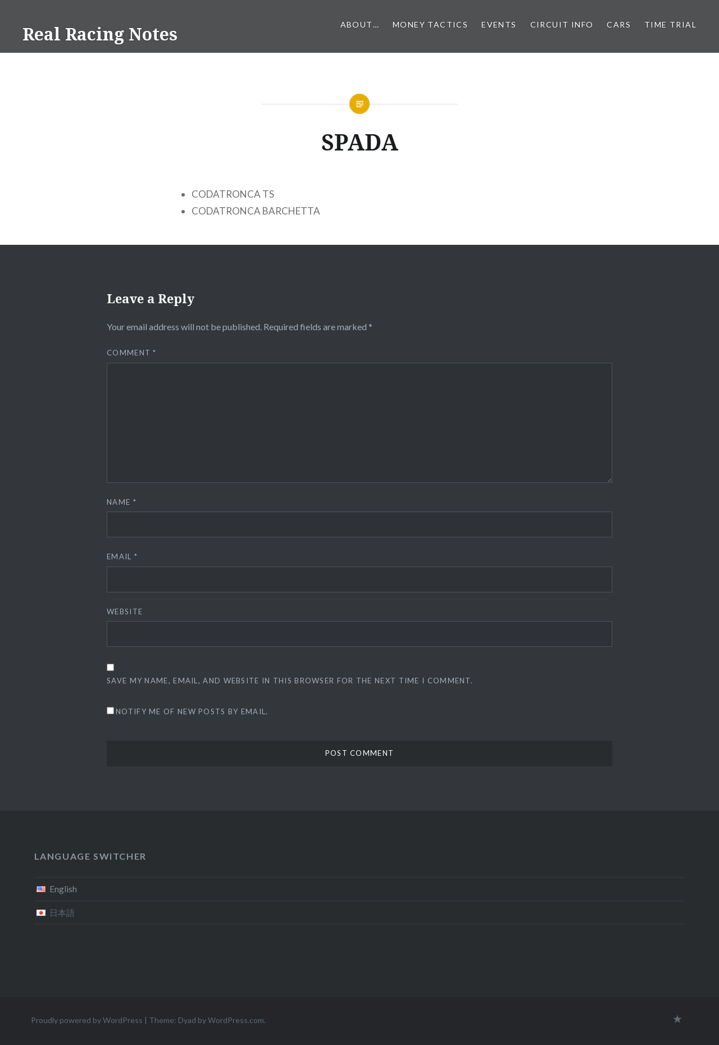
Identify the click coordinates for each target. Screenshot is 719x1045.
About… (359, 24)
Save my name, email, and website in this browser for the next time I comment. (290, 680)
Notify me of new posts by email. (192, 711)
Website (125, 611)
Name (121, 502)
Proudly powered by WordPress (87, 1020)
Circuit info (562, 24)
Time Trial (670, 24)
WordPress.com (236, 1020)
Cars (619, 24)
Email (122, 556)
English (63, 889)
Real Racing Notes (100, 33)
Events (498, 24)
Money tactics (430, 24)
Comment (132, 352)
